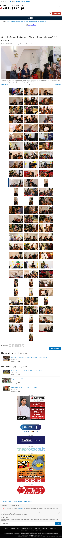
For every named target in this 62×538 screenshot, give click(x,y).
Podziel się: (4, 345)
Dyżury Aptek (53, 528)
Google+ (16, 345)
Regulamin (37, 528)
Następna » (58, 84)
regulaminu (20, 508)
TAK (3, 517)
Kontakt (7, 528)
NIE (6, 517)
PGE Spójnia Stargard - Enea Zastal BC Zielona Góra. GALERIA (29, 357)
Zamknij (31, 535)
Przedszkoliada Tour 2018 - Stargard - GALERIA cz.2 (26, 370)
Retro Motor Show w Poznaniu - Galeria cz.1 (24, 387)
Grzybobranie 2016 (17, 379)
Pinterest (22, 345)
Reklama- (44, 528)
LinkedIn (19, 345)
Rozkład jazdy (24, 530)
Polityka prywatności (27, 528)
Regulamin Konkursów (36, 530)
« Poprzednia (4, 84)
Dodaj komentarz (55, 348)
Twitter (10, 345)
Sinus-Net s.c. (18, 501)
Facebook (13, 345)
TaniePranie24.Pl (28, 501)
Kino (18, 528)
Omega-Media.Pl (7, 501)
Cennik (13, 528)
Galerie (31, 18)
